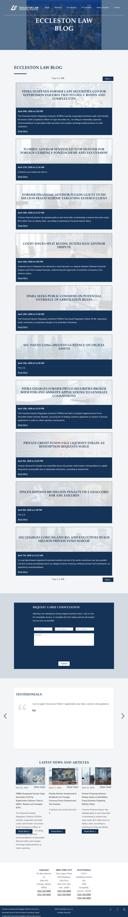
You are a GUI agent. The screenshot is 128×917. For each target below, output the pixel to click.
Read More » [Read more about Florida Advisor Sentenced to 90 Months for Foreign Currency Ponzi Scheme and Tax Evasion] (57, 831)
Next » (108, 79)
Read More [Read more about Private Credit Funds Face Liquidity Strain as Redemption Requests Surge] (23, 474)
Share (36, 787)
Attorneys (58, 7)
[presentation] (53, 653)
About (47, 7)
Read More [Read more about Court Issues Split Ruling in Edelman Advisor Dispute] (23, 278)
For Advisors (71, 7)
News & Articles (103, 7)
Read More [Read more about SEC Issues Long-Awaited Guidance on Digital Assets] (23, 373)
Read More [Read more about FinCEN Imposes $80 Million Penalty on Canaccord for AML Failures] (23, 519)
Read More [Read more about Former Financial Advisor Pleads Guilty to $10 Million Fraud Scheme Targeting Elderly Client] (23, 226)
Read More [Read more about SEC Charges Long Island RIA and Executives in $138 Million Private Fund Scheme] (23, 572)
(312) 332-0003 (44, 895)
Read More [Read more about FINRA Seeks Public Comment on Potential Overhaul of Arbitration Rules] (23, 327)
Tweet (42, 787)
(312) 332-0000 (44, 891)
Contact (117, 7)
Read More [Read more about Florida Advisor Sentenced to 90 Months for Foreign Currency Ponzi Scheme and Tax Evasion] (23, 177)
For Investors (87, 7)
